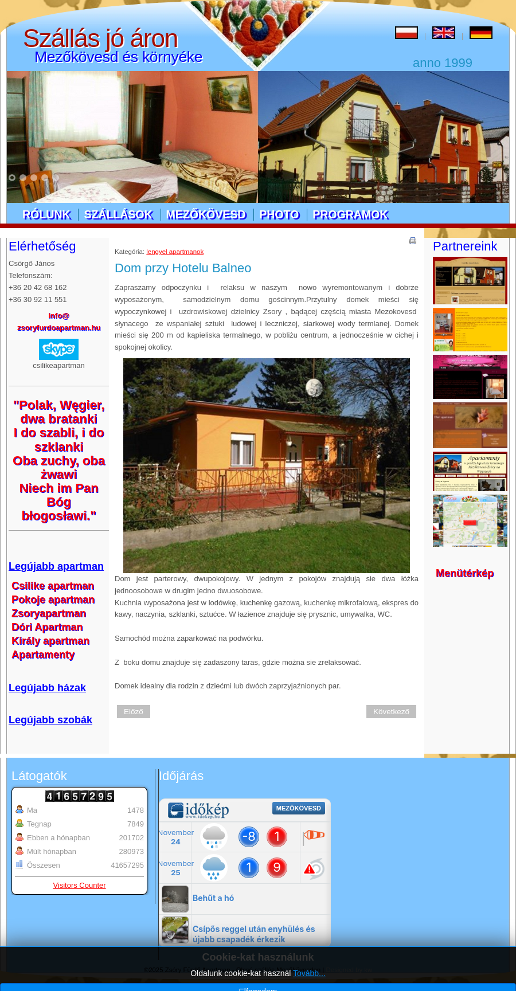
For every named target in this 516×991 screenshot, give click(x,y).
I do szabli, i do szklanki (59, 439)
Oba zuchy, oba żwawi (59, 467)
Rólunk (46, 214)
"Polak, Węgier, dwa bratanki (59, 412)
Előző (133, 711)
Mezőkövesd (206, 214)
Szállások (118, 214)
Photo (279, 214)
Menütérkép (465, 573)
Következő (391, 711)
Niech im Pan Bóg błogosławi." (58, 502)
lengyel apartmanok (175, 251)
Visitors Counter (79, 885)
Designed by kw (349, 969)
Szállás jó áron (100, 38)
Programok (350, 214)
